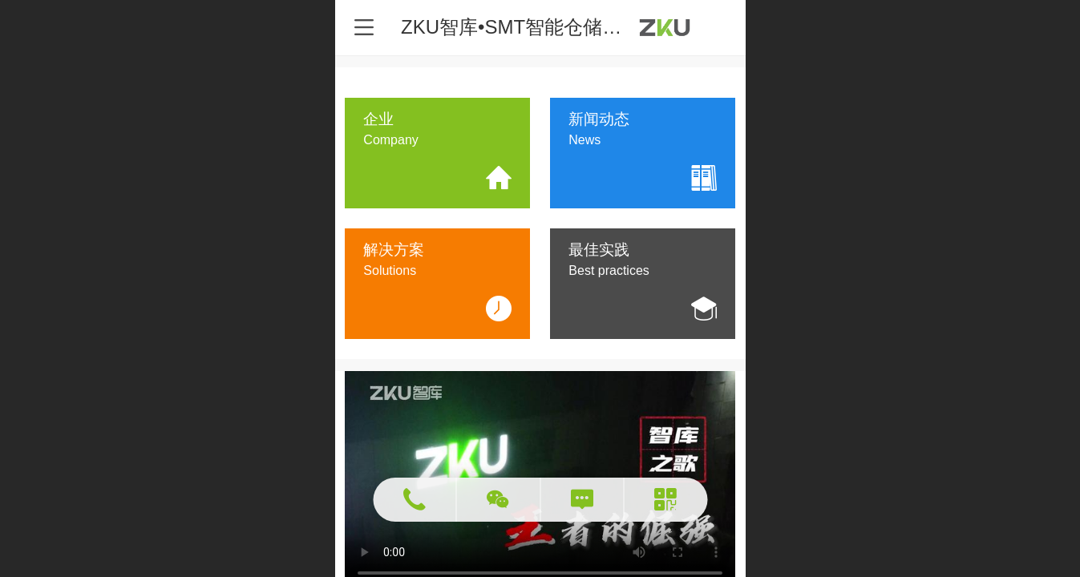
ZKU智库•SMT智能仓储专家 (521, 27)
